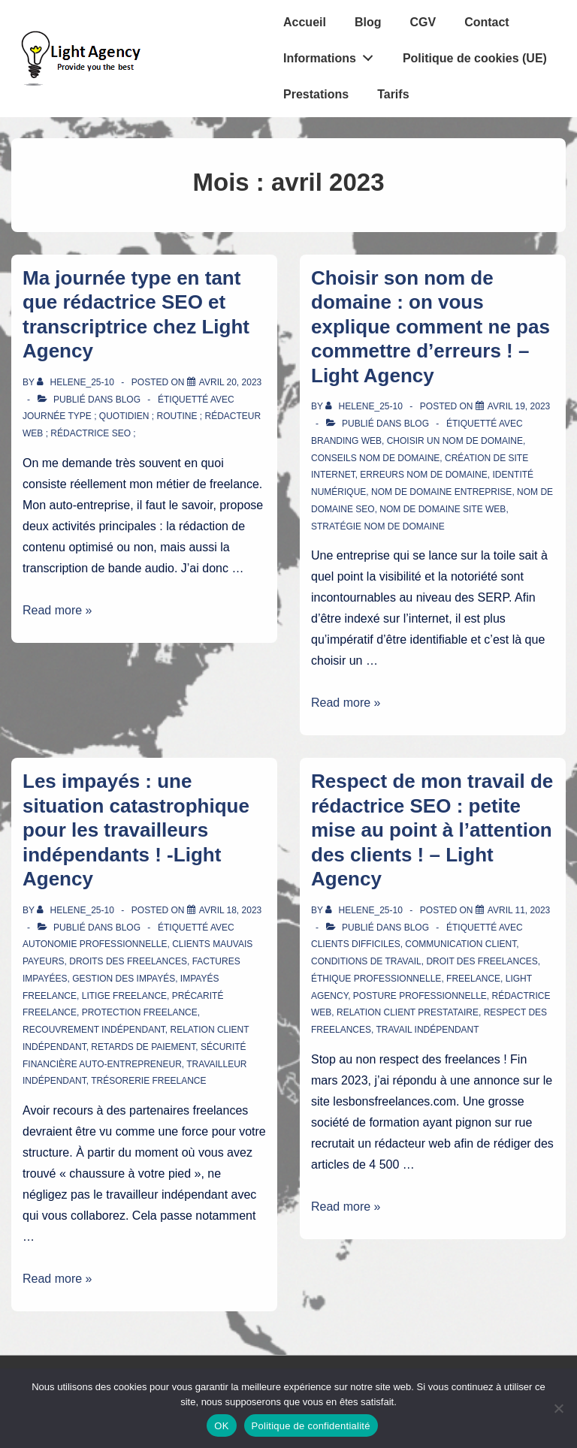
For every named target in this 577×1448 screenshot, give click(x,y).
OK (221, 1425)
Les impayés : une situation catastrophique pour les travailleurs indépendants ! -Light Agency (136, 830)
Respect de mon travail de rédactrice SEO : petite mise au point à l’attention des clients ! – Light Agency (432, 830)
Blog (368, 22)
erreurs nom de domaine (423, 474)
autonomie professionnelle (95, 944)
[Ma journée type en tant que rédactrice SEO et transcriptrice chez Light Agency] (230, 382)
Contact (486, 22)
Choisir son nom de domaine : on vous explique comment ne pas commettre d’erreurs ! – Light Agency (430, 327)
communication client (460, 944)
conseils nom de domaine (375, 458)
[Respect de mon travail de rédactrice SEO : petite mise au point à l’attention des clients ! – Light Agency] (519, 910)
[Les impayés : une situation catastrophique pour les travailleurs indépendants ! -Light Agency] (230, 910)
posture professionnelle (420, 996)
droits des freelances (128, 961)
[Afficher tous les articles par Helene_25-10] (76, 382)
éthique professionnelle (376, 978)
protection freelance (140, 1012)
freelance (473, 978)
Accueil (304, 22)
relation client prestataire (408, 1012)
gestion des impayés (123, 978)
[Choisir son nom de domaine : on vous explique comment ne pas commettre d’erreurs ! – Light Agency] (519, 406)
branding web (346, 441)
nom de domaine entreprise (441, 492)
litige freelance (124, 996)
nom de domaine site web (442, 509)
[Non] (558, 1408)
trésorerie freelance (148, 1080)
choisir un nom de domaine (455, 441)
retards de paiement (143, 1047)
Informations (332, 55)
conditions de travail (366, 961)
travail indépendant (427, 1029)
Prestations (316, 94)
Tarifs (393, 94)
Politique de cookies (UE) (475, 58)
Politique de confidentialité (311, 1425)
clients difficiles (355, 944)
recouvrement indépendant (94, 1029)
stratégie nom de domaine (378, 526)
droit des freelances (481, 961)
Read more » (57, 610)
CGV (422, 22)
